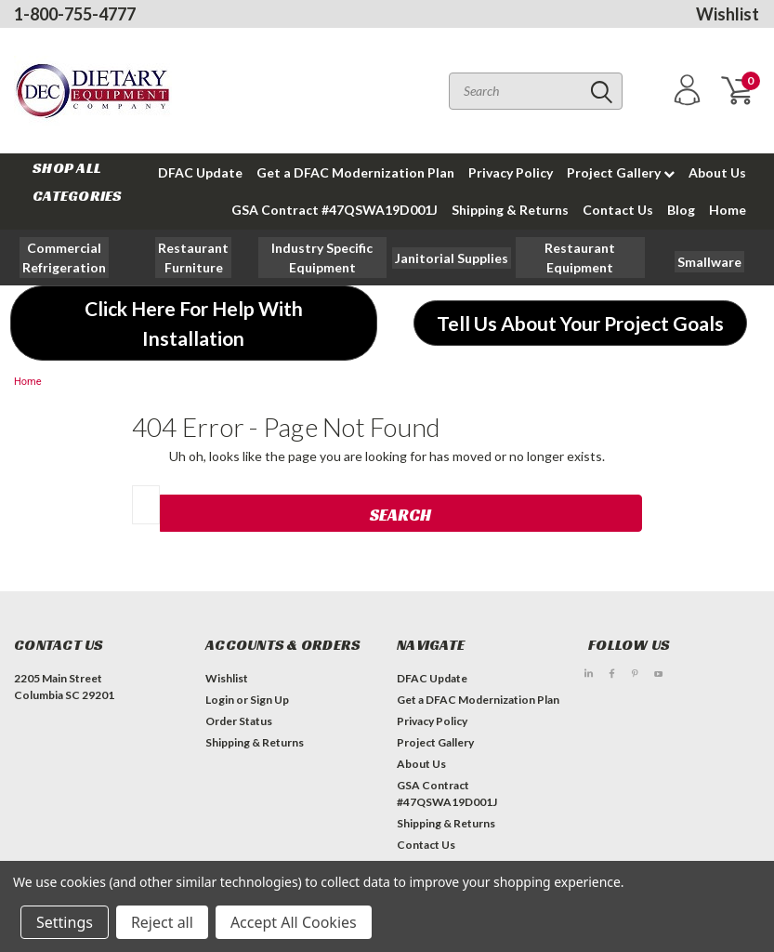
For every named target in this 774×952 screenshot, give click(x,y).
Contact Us (618, 210)
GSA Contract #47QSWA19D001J (334, 210)
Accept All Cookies (293, 922)
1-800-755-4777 (75, 14)
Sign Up (269, 700)
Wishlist (727, 14)
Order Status (238, 721)
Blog (681, 210)
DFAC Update (200, 172)
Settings (64, 922)
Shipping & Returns (510, 210)
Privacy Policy (510, 172)
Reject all (162, 922)
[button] (193, 257)
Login (219, 700)
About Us (717, 172)
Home (727, 210)
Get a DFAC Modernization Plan (355, 172)
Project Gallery (621, 172)
